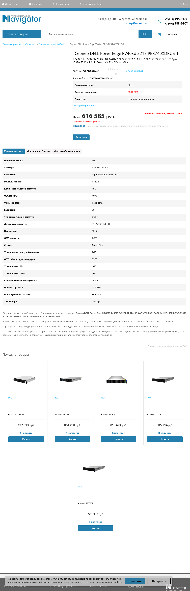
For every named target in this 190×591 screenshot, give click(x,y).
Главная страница (12, 44)
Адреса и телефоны (92, 4)
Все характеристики (83, 105)
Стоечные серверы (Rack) (52, 44)
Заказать (81, 137)
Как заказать (62, 4)
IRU (10, 397)
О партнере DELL (134, 70)
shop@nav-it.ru (136, 23)
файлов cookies (113, 581)
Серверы (30, 44)
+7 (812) (176, 19)
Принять (135, 581)
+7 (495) (176, 23)
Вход (185, 4)
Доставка (37, 4)
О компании (11, 4)
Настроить (159, 581)
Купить (26, 439)
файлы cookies (37, 578)
